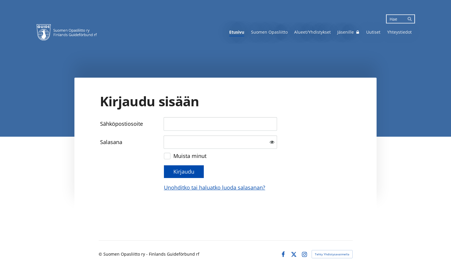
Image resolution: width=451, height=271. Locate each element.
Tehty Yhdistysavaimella (332, 254)
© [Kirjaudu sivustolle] (101, 254)
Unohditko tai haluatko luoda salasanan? (214, 187)
